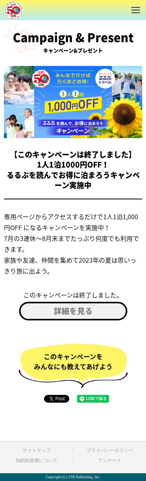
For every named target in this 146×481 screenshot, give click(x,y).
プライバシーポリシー (109, 450)
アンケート (109, 460)
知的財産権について (37, 460)
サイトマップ (37, 450)
